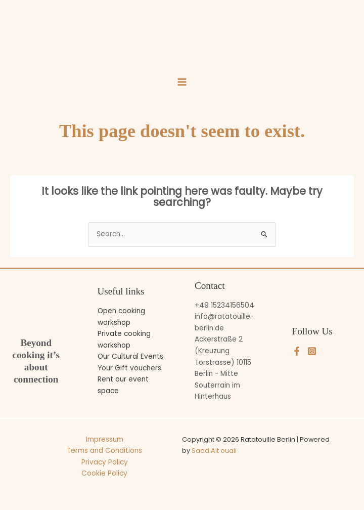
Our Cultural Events (130, 356)
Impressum (104, 439)
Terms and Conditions (104, 450)
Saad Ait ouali (214, 450)
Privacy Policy (104, 462)
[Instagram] (311, 351)
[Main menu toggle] (182, 82)
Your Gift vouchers (129, 368)
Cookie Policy (104, 473)
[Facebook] (296, 351)
